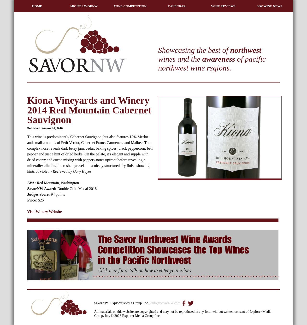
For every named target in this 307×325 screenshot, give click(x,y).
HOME (37, 6)
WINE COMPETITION (130, 6)
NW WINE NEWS (269, 6)
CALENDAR (177, 6)
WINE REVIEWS (223, 6)
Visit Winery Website (44, 212)
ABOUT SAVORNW (84, 6)
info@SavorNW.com (165, 303)
